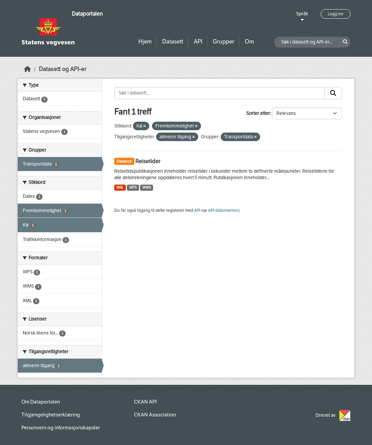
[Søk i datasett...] (219, 93)
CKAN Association (155, 415)
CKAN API (145, 402)
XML (119, 187)
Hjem (145, 41)
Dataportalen (87, 14)
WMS (146, 187)
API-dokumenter (223, 210)
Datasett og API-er (62, 69)
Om (249, 41)
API (198, 41)
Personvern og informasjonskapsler (60, 428)
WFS (133, 187)
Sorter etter (258, 113)
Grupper (223, 41)
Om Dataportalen (40, 402)
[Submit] (333, 93)
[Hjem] (27, 69)
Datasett (172, 41)
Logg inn (335, 14)
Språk (302, 14)
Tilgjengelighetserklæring (50, 415)
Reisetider (147, 161)
